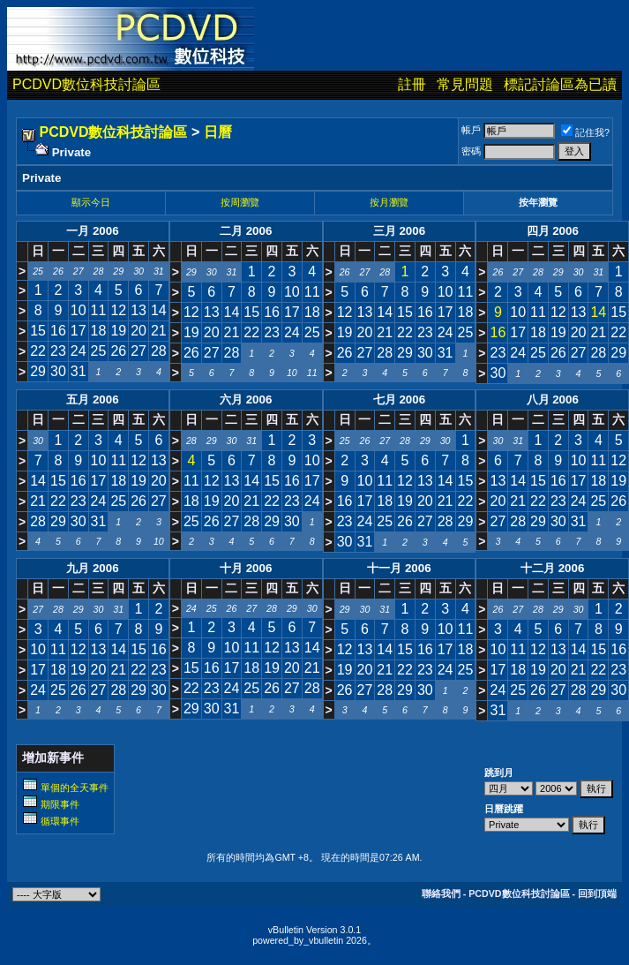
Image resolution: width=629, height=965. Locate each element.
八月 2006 (553, 399)
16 (497, 332)
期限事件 (60, 804)
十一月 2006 (399, 568)
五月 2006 (92, 399)
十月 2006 (246, 568)
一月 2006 (92, 230)
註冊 (412, 84)
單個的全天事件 (75, 787)
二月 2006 (246, 230)
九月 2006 (92, 568)
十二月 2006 (552, 568)
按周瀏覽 (240, 202)
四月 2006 (553, 230)
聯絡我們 (441, 893)
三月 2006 (399, 230)
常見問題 (465, 84)
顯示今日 (90, 202)
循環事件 (60, 821)
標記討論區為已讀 (560, 84)
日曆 (218, 131)
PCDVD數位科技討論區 (86, 84)
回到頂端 (597, 893)
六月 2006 (246, 399)
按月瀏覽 (389, 202)
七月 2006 (399, 399)
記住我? (585, 132)
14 (598, 312)
